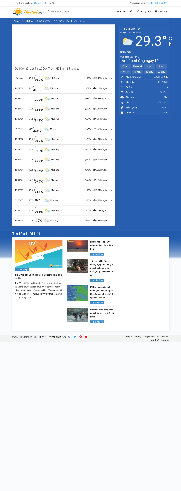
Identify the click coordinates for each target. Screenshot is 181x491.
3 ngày (149, 66)
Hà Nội (37, 3)
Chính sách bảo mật (160, 340)
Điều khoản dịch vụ (159, 336)
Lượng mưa (144, 11)
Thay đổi (49, 3)
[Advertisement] (63, 44)
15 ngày (149, 72)
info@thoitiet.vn (57, 337)
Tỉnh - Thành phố (123, 11)
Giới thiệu (138, 336)
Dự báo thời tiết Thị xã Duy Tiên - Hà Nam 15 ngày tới (47, 68)
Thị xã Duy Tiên (43, 21)
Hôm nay (126, 66)
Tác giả (147, 336)
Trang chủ (18, 21)
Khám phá (161, 11)
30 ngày (161, 72)
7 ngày (126, 72)
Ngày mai (137, 66)
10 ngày (137, 72)
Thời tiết (42, 337)
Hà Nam (30, 21)
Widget (129, 336)
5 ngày (161, 66)
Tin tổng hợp (21, 270)
